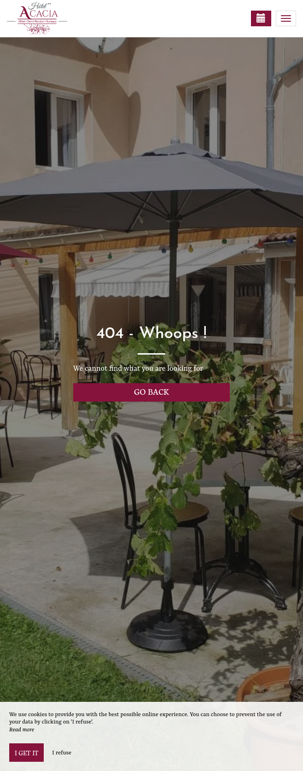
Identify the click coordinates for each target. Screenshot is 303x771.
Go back (151, 391)
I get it (26, 752)
